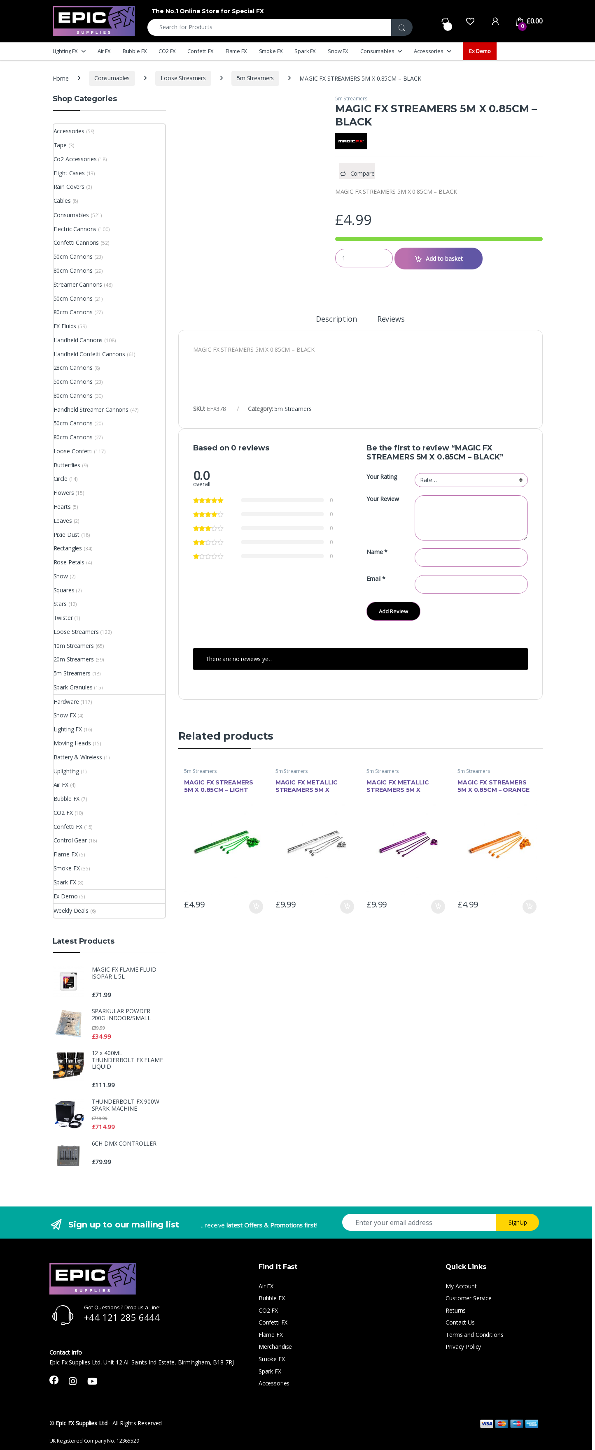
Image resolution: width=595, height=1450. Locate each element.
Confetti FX (200, 51)
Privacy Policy (463, 1346)
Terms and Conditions (474, 1335)
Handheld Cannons (78, 340)
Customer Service (469, 1298)
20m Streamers (74, 659)
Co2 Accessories (75, 159)
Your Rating (381, 476)
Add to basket (444, 258)
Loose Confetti (73, 451)
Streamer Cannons (78, 284)
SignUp (518, 1222)
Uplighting (66, 771)
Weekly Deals (71, 910)
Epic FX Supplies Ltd (81, 1423)
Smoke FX (271, 51)
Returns (456, 1310)
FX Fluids (65, 326)
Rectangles (68, 548)
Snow (61, 576)
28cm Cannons (73, 367)
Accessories (428, 51)
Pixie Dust (67, 534)
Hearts (62, 506)
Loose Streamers (183, 78)
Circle (61, 479)
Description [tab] (336, 319)
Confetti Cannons (76, 242)
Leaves (63, 520)
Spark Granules (73, 687)
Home (61, 78)
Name (376, 552)
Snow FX (338, 51)
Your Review (382, 499)
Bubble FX (135, 51)
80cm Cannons (73, 270)
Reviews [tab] (391, 319)
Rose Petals (69, 562)
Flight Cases (69, 173)
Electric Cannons (75, 229)
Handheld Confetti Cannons (90, 354)
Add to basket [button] (256, 907)
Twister (63, 618)
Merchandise (275, 1346)
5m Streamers (255, 78)
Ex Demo (479, 51)
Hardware (66, 701)
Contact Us (460, 1322)
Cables (62, 200)
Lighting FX (65, 51)
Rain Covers (69, 186)
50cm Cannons (73, 256)
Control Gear (70, 840)
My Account (461, 1286)
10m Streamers (74, 646)
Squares (64, 590)
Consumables (377, 51)
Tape (60, 145)
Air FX (104, 51)
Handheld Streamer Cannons (91, 409)
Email (375, 578)
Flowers (64, 492)
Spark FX (305, 51)
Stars (60, 604)
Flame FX (236, 51)
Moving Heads (72, 743)
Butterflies (67, 465)
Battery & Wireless (78, 757)
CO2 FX (167, 51)
